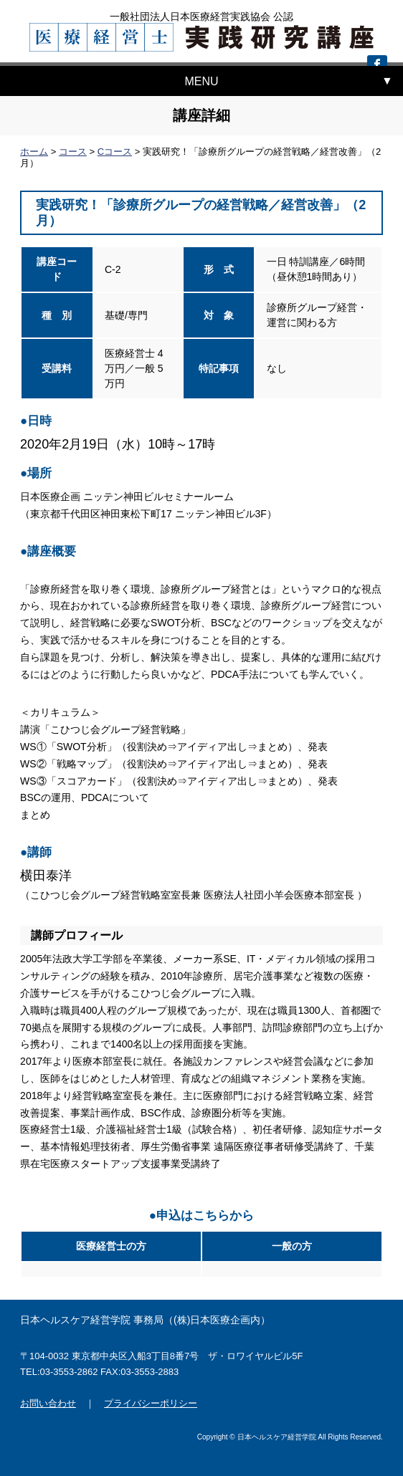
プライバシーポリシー (150, 1403)
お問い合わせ (48, 1403)
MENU (201, 81)
